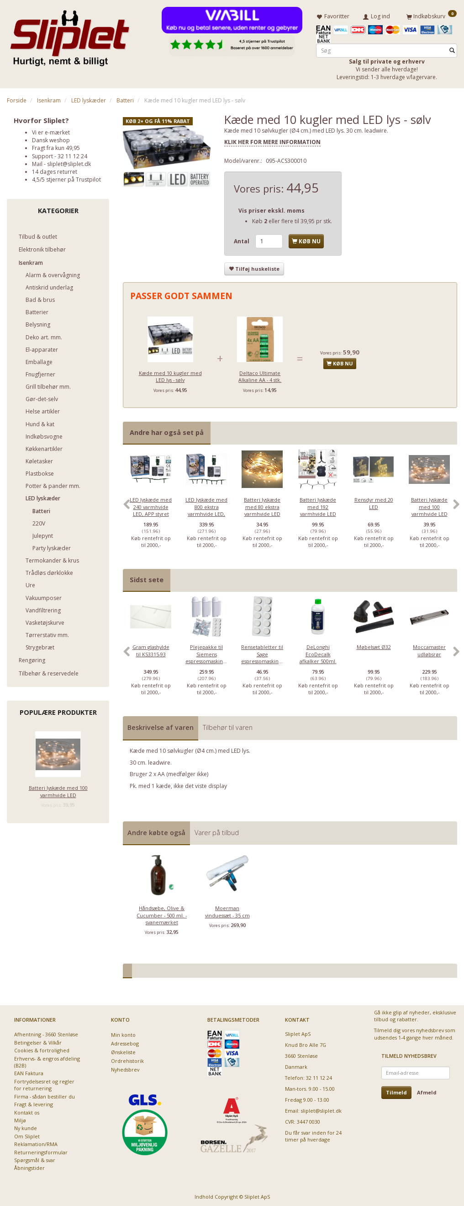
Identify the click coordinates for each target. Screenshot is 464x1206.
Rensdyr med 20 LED (373, 501)
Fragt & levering (33, 1102)
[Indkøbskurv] (432, 15)
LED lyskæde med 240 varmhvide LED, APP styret (151, 504)
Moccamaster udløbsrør (429, 649)
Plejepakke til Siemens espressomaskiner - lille (206, 656)
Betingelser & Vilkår (38, 1040)
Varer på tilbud (217, 830)
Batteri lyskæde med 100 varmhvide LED (58, 790)
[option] (151, 506)
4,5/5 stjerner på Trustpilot (66, 178)
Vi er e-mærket (51, 130)
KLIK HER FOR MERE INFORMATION (272, 141)
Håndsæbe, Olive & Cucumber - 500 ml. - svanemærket (162, 913)
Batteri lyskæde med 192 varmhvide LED (318, 504)
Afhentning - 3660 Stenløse (46, 1032)
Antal (242, 239)
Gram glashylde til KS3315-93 (150, 649)
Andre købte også (156, 830)
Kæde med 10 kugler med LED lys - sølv (170, 374)
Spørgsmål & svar (34, 1158)
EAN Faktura (28, 1071)
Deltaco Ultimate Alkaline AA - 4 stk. (259, 374)
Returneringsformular (41, 1150)
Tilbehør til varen (228, 726)
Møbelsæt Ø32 (374, 645)
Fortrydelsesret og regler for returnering (44, 1083)
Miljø (20, 1118)
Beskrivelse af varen (160, 726)
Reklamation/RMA (36, 1142)
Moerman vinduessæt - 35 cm (227, 910)
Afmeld (427, 1090)
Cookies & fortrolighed (41, 1048)
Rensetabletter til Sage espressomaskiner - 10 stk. (262, 656)
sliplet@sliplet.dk (69, 162)
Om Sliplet (27, 1134)
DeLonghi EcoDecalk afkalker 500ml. (318, 652)
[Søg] (452, 49)
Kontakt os (26, 1110)
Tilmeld (396, 1090)
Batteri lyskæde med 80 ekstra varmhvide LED (262, 504)
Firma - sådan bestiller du (44, 1094)
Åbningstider (29, 1166)
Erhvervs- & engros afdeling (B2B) (47, 1060)
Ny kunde (25, 1126)
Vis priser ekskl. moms (271, 209)
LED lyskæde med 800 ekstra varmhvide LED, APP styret (206, 508)
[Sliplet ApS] (69, 35)
